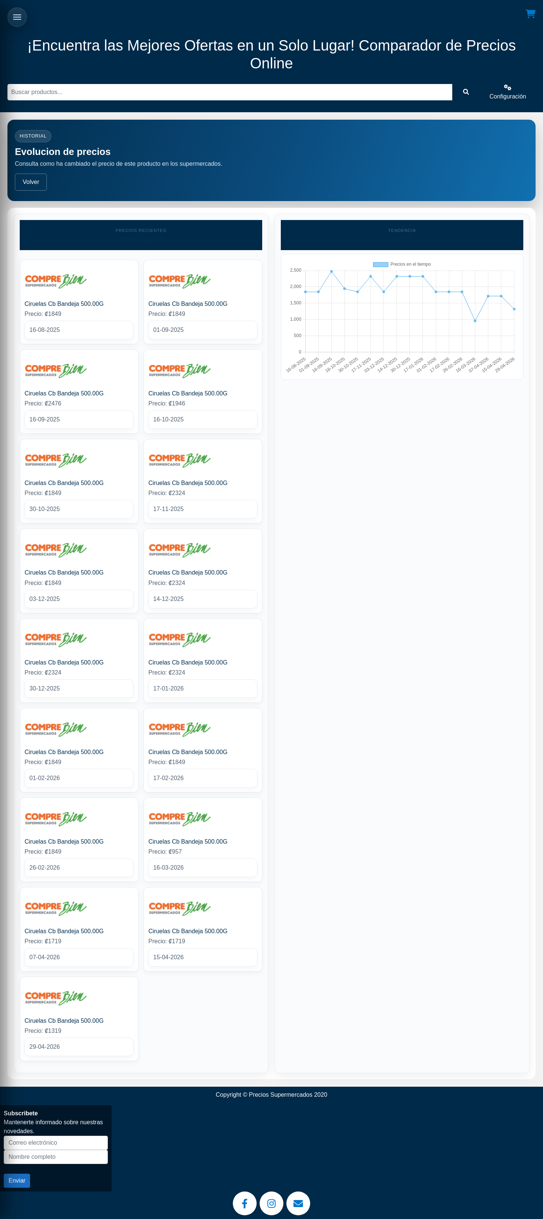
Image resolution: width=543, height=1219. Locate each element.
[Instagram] (271, 1203)
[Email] (298, 1203)
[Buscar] (229, 92)
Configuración (507, 92)
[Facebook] (245, 1203)
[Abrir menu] (17, 17)
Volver (31, 182)
